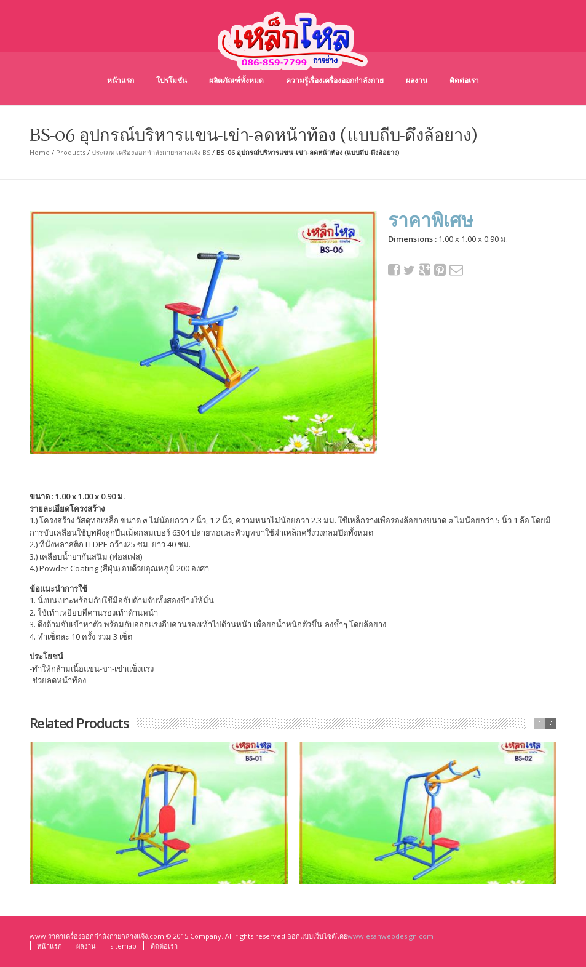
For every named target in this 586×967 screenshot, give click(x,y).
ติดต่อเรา (464, 80)
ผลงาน (416, 80)
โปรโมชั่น (171, 80)
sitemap (123, 945)
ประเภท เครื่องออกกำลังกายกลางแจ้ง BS (151, 152)
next (550, 723)
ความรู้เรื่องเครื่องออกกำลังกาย (335, 80)
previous (539, 723)
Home (40, 152)
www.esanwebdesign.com (390, 936)
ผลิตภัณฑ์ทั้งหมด (236, 80)
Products (70, 152)
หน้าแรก (120, 80)
